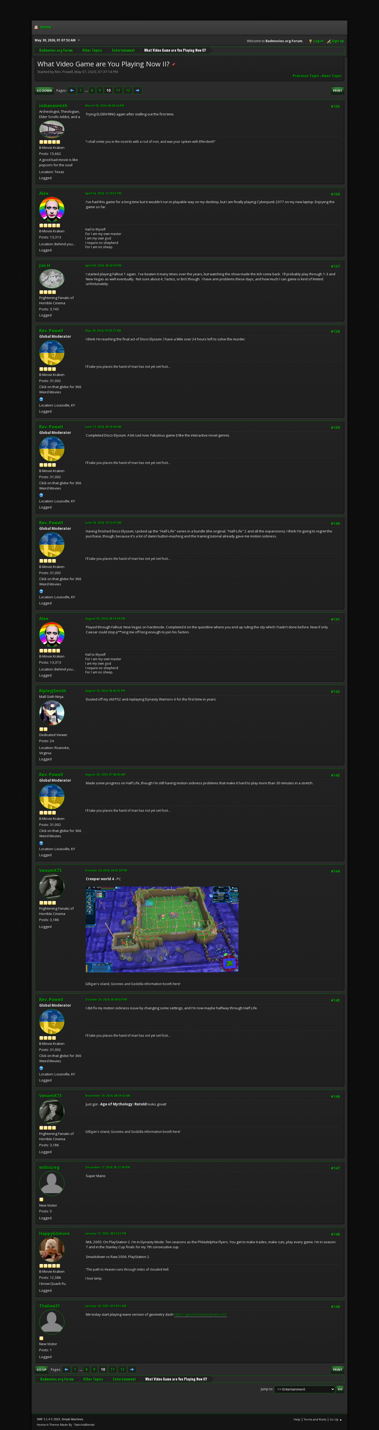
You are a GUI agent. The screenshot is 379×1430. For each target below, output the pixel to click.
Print (337, 90)
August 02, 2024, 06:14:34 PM (105, 618)
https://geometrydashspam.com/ (200, 1314)
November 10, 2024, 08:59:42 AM (107, 1096)
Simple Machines (72, 1419)
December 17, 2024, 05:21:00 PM (107, 1167)
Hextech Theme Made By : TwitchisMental (65, 1425)
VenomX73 (50, 870)
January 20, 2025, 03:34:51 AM (105, 1306)
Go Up (41, 1370)
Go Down (44, 90)
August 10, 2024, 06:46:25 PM (105, 691)
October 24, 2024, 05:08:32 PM (106, 999)
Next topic (332, 76)
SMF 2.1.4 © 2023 (48, 1419)
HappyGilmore (54, 1233)
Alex (43, 193)
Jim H (44, 265)
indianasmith (53, 106)
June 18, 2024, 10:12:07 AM (103, 523)
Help (297, 1419)
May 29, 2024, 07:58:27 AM (103, 330)
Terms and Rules (315, 1419)
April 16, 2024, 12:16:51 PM (103, 193)
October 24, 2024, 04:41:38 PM (106, 870)
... (87, 90)
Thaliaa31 (49, 1306)
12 (128, 90)
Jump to (266, 1389)
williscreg (49, 1167)
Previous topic (306, 76)
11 (118, 90)
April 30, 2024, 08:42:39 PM (103, 265)
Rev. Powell (51, 331)
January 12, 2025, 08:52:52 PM (105, 1233)
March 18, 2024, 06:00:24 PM (104, 105)
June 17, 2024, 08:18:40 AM (103, 427)
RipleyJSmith (52, 691)
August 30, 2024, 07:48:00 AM (105, 774)
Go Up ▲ (336, 1419)
